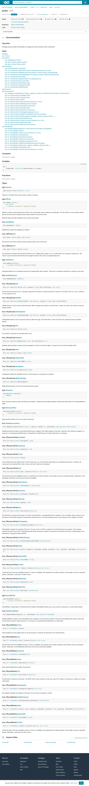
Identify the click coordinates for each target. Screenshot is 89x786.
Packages (41, 758)
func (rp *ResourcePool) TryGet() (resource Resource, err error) (24, 120)
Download (58, 761)
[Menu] (44, 31)
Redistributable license (34, 19)
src (37, 7)
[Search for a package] (46, 2)
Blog (57, 764)
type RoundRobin (7, 126)
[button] (12, 19)
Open (19, 659)
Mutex (11, 204)
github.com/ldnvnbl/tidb (21, 7)
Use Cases (5, 761)
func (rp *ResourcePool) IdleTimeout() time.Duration (21, 103)
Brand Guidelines (60, 772)
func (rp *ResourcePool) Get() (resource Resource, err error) (23, 101)
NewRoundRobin (12, 611)
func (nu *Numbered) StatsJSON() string (17, 83)
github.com (44, 7)
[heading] (7, 2)
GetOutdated (20, 312)
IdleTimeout (22, 482)
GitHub (76, 764)
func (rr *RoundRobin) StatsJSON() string (17, 147)
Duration (36, 301)
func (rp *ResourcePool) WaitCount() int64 (18, 122)
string (36, 287)
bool (35, 494)
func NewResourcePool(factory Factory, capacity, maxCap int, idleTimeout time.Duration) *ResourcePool (37, 93)
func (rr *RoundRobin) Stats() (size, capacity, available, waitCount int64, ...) (28, 145)
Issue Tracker (59, 767)
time (30, 301)
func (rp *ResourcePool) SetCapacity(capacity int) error (22, 112)
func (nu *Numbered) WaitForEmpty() (16, 87)
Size (17, 349)
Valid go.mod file (17, 19)
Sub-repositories (42, 764)
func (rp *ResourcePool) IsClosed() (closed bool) (20, 106)
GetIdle (18, 298)
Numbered (9, 260)
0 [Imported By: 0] (64, 14)
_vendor (32, 7)
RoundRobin (10, 595)
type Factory (6, 56)
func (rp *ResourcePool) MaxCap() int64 (17, 108)
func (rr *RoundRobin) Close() (14, 130)
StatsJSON (20, 358)
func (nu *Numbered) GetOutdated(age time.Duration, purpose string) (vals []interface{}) (32, 74)
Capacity (21, 446)
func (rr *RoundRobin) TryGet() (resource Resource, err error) (24, 149)
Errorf (20, 168)
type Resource (6, 89)
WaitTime (21, 587)
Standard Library (42, 761)
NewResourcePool (13, 423)
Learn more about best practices (20, 22)
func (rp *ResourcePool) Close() (15, 99)
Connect (77, 758)
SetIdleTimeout (24, 537)
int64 (24, 287)
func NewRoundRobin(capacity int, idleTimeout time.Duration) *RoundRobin (28, 128)
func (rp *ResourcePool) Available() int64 (17, 95)
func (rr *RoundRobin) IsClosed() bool (16, 135)
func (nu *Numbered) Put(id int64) (15, 76)
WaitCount (22, 579)
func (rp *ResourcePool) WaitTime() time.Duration (20, 124)
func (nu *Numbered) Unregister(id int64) (17, 85)
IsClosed (21, 490)
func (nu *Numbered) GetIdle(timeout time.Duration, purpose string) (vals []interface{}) (31, 72)
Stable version (64, 19)
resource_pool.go (50, 742)
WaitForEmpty (21, 378)
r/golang (76, 769)
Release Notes (60, 769)
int (44, 427)
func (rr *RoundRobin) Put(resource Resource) (19, 139)
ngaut (50, 7)
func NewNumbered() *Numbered (15, 68)
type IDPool (5, 58)
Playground (23, 761)
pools (56, 7)
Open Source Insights (18, 27)
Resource (21, 190)
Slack (75, 767)
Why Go (5, 758)
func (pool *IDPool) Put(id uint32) (15, 64)
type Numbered (7, 66)
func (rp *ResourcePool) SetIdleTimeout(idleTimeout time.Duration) (25, 114)
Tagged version (50, 19)
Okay (81, 783)
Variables (5, 54)
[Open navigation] (85, 2)
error (27, 190)
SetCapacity (22, 521)
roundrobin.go (71, 742)
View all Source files (80, 738)
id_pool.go (5, 742)
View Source (83, 164)
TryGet (20, 564)
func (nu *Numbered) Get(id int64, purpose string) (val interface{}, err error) (28, 70)
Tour (21, 764)
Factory (8, 187)
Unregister (19, 366)
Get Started (24, 758)
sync (7, 204)
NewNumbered (11, 275)
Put (14, 246)
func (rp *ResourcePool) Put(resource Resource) (20, 110)
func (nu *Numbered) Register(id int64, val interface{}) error (23, 79)
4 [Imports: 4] (54, 14)
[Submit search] (80, 2)
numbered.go (28, 742)
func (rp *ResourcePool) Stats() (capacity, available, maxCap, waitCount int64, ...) (30, 116)
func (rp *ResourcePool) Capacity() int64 (17, 97)
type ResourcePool (8, 91)
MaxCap (21, 499)
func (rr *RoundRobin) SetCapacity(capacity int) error (21, 141)
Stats (20, 546)
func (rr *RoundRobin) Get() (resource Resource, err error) (23, 133)
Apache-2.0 (45, 14)
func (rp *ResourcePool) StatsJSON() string (18, 118)
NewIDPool (10, 222)
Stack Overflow (24, 767)
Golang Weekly (78, 775)
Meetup (76, 772)
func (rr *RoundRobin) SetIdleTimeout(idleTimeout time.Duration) (25, 143)
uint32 (27, 237)
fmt (16, 168)
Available (21, 437)
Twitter (75, 761)
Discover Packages (7, 7)
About (58, 758)
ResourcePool (11, 408)
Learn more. (73, 783)
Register (19, 337)
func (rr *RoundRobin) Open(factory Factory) (18, 137)
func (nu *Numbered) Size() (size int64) (17, 81)
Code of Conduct (60, 775)
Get (14, 234)
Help (21, 769)
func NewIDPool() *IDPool (13, 60)
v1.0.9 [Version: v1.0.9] (6, 14)
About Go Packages (43, 767)
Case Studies (5, 764)
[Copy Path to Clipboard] (59, 7)
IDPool (8, 199)
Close (20, 454)
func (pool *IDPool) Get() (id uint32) (16, 62)
